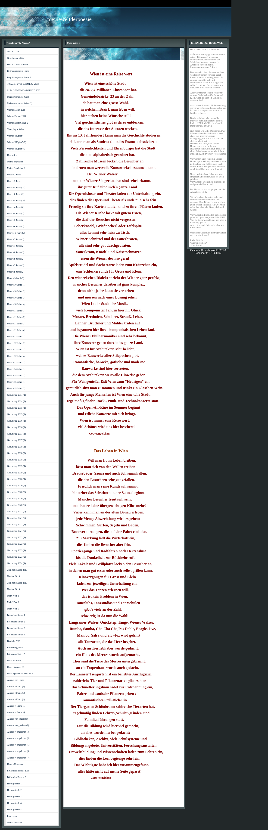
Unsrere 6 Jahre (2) (16, 233)
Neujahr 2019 (13, 589)
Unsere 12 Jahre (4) (16, 356)
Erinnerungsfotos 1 (16, 647)
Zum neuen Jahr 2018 (17, 570)
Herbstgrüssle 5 (14, 809)
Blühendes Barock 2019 (18, 770)
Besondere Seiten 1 (16, 615)
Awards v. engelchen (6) (18, 751)
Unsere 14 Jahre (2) (16, 375)
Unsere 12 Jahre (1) (16, 336)
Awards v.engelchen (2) (18, 725)
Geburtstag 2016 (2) (16, 427)
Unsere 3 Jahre (14, 181)
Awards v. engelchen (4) (18, 738)
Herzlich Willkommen (17, 64)
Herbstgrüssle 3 (14, 796)
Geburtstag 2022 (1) (16, 537)
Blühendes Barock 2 (16, 777)
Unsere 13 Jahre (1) (16, 362)
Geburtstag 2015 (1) (16, 408)
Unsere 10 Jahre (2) (16, 291)
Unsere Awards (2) (16, 667)
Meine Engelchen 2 (16, 168)
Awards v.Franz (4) (16, 699)
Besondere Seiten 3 (16, 628)
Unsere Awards (14, 660)
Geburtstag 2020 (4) (16, 498)
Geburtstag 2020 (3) (16, 492)
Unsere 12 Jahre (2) (16, 343)
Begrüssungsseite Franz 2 (19, 77)
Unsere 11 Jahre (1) (16, 310)
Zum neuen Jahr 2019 (17, 582)
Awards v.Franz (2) (16, 686)
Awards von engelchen (17, 719)
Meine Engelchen (15, 161)
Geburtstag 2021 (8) (16, 524)
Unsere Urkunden (15, 764)
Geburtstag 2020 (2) (16, 485)
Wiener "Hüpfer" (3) (16, 148)
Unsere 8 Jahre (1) (15, 252)
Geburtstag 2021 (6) (16, 511)
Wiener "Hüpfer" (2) (16, 142)
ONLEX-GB (13, 51)
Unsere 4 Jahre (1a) (16, 187)
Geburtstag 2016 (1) (16, 421)
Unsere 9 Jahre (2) (15, 271)
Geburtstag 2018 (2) (16, 453)
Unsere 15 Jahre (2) (16, 388)
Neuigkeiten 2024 (15, 58)
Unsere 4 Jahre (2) (15, 207)
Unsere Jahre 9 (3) (15, 278)
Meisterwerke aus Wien (18, 97)
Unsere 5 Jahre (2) (15, 220)
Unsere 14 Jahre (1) (16, 369)
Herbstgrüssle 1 (14, 783)
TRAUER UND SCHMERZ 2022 (23, 84)
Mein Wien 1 (13, 595)
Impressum (12, 816)
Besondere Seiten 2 (16, 621)
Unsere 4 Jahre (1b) (16, 200)
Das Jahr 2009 (13, 641)
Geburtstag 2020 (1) (16, 479)
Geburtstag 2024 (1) (16, 563)
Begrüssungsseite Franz (18, 71)
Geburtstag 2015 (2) (16, 414)
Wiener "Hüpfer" (15, 135)
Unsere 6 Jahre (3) (15, 194)
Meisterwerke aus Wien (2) (19, 103)
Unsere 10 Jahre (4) (16, 304)
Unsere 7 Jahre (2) (15, 246)
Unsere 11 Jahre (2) (16, 317)
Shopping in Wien (15, 129)
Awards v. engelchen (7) (18, 757)
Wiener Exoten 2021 (16, 116)
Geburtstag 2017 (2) (16, 440)
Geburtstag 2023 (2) (16, 557)
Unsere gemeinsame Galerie (20, 673)
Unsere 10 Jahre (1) (16, 284)
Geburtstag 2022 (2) (16, 544)
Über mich (12, 155)
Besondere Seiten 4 (16, 634)
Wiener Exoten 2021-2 (17, 122)
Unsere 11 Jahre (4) (16, 330)
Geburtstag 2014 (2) (16, 401)
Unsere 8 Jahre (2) (15, 259)
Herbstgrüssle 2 (14, 790)
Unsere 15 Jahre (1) (16, 382)
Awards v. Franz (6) (16, 712)
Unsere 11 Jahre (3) (16, 323)
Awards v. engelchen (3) (18, 732)
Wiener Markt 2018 (16, 110)
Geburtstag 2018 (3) (16, 459)
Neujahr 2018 (13, 576)
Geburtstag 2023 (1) (16, 550)
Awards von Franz (15, 680)
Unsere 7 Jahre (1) (15, 239)
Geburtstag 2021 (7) (16, 518)
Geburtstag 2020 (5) (16, 505)
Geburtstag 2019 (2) (16, 472)
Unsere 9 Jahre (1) (15, 265)
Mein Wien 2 (13, 602)
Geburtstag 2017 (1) (16, 433)
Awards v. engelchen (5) (18, 744)
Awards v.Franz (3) (16, 693)
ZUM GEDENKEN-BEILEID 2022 (24, 90)
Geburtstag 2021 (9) (16, 531)
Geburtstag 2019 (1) (16, 466)
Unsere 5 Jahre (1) (15, 213)
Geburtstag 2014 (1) (16, 395)
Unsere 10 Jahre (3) (16, 297)
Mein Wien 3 (13, 608)
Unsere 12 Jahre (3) (16, 349)
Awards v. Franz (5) (16, 706)
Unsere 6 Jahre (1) (15, 226)
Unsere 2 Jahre (14, 174)
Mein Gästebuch (14, 822)
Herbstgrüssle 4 (14, 803)
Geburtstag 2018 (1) (16, 446)
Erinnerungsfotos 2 (16, 654)
